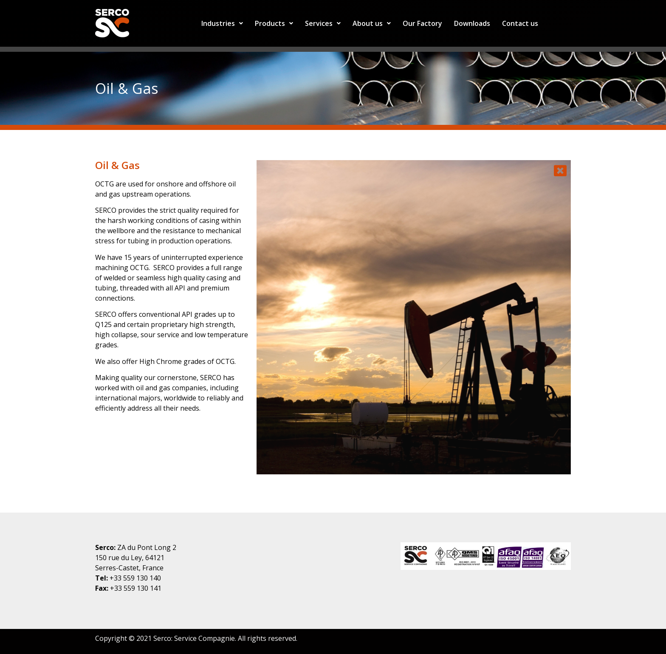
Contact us (520, 23)
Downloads (472, 23)
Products (274, 23)
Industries (222, 23)
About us (372, 23)
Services (323, 23)
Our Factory (422, 23)
